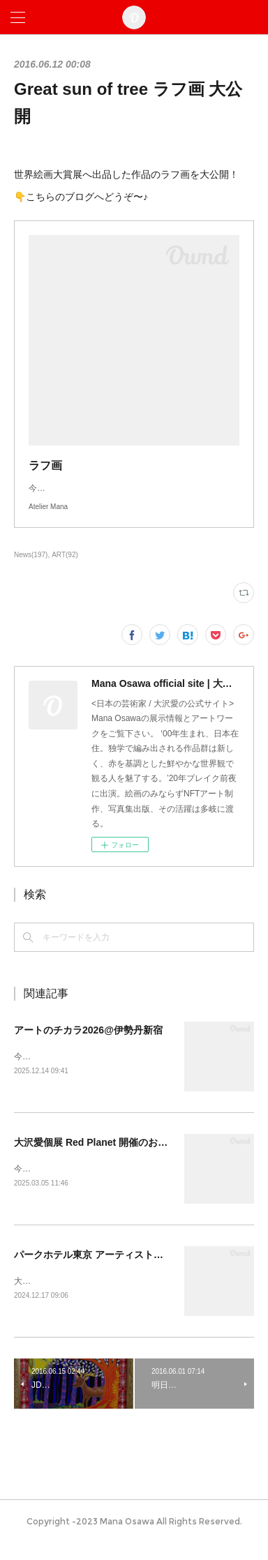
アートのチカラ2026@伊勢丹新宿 (88, 1044)
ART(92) (65, 569)
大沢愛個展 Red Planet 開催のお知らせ (100, 1157)
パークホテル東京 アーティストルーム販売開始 (118, 1270)
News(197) (30, 569)
